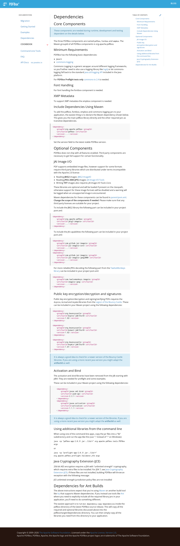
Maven (102, 490)
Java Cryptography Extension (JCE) (147, 60)
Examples (25, 32)
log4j (105, 69)
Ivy (58, 493)
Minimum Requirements (146, 21)
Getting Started (28, 26)
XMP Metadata (142, 28)
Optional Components (144, 36)
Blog (173, 3)
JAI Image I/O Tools (95, 180)
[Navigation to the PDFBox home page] (11, 3)
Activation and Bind (144, 50)
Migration (25, 20)
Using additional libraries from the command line (148, 54)
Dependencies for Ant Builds (146, 65)
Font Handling (142, 25)
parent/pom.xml (118, 197)
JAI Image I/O (141, 39)
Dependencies (27, 38)
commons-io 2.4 (91, 79)
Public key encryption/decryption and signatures (147, 45)
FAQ (22, 56)
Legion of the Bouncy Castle (109, 302)
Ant (122, 493)
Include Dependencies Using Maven (147, 32)
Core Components (142, 18)
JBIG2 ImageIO (84, 177)
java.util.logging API (93, 72)
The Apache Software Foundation (54, 532)
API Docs (31, 62)
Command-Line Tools (31, 51)
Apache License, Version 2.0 (103, 532)
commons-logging (64, 62)
